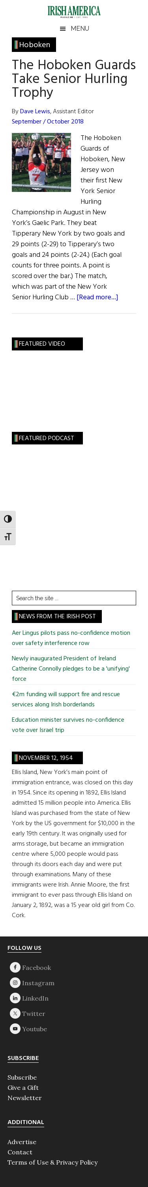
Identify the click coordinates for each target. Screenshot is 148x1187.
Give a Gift (23, 1087)
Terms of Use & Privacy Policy (52, 1162)
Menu (80, 28)
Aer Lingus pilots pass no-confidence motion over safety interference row (71, 638)
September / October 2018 (48, 122)
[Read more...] (97, 297)
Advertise (21, 1142)
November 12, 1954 (46, 758)
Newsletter (24, 1098)
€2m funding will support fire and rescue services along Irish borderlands (66, 699)
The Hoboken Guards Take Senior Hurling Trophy (74, 79)
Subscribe (22, 1077)
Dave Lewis (35, 112)
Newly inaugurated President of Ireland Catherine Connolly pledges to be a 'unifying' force (71, 669)
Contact (19, 1152)
